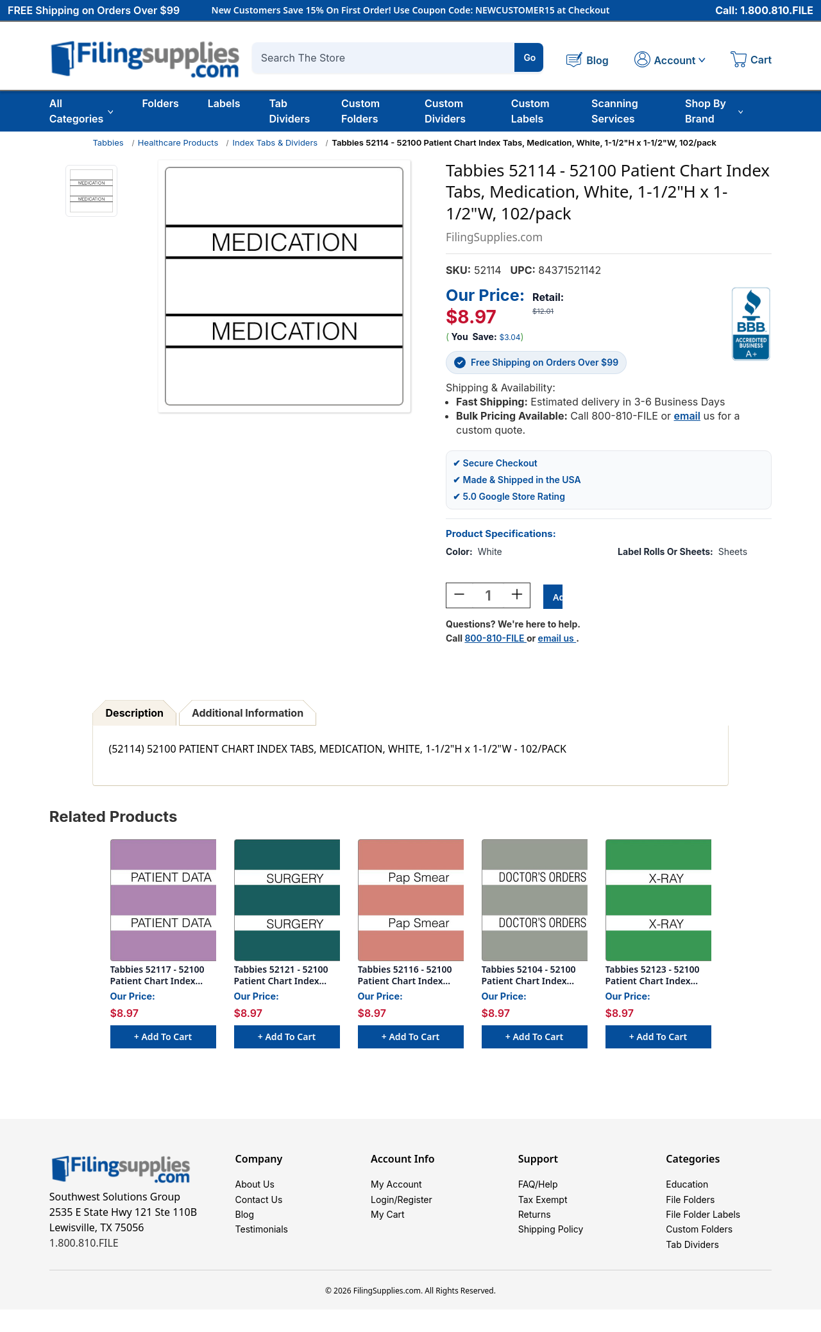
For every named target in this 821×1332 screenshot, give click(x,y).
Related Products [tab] (113, 817)
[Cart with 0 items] (751, 61)
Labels (224, 103)
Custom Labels (530, 111)
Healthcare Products (178, 142)
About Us (255, 1187)
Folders (160, 103)
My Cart (388, 1225)
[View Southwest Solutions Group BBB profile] (751, 323)
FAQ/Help (538, 1187)
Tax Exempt (543, 1206)
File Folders (690, 1206)
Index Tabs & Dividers (275, 142)
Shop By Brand (714, 111)
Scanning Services (614, 111)
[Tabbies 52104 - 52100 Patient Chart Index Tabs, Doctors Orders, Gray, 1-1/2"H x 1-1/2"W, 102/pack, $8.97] (535, 901)
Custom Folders (360, 111)
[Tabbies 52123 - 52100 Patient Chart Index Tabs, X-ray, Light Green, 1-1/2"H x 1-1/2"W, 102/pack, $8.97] (658, 901)
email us (557, 639)
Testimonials (261, 1245)
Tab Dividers (289, 111)
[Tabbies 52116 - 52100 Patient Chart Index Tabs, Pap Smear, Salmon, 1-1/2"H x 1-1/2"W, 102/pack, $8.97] (411, 901)
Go (529, 57)
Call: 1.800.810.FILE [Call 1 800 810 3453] (764, 10)
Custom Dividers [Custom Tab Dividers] (445, 111)
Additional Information (247, 714)
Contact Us (259, 1206)
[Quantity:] (488, 597)
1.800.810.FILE (84, 1244)
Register (415, 1206)
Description (135, 714)
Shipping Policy (551, 1245)
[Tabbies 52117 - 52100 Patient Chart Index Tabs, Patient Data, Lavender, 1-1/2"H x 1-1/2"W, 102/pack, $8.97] (163, 901)
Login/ (384, 1206)
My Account (396, 1187)
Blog (245, 1225)
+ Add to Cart (163, 1038)
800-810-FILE (495, 639)
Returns (534, 1225)
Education (687, 1187)
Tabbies (107, 142)
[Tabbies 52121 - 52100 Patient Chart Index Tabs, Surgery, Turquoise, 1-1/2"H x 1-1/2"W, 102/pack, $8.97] (287, 901)
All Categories (81, 111)
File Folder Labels (703, 1225)
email (687, 415)
